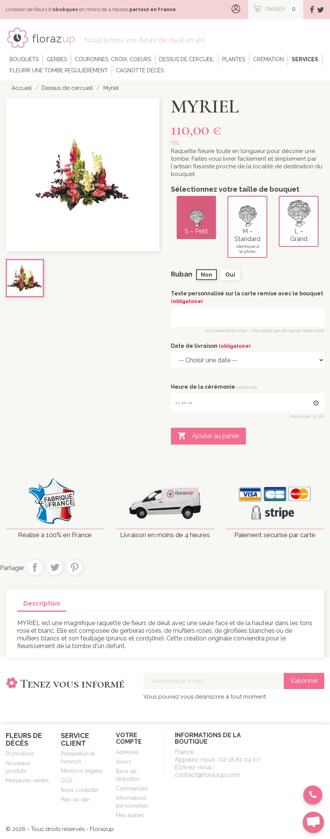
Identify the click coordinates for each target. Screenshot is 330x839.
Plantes (233, 59)
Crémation (268, 59)
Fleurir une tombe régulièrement (59, 70)
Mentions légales (82, 771)
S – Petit (197, 217)
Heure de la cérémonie (214, 387)
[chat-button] (313, 822)
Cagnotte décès (140, 70)
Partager (34, 567)
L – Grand (299, 221)
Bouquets (24, 59)
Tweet (54, 567)
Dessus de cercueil (186, 59)
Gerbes (57, 59)
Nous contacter (80, 790)
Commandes (132, 788)
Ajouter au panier (208, 436)
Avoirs (123, 762)
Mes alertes (130, 815)
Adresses (127, 752)
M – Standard (247, 227)
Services (305, 59)
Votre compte (129, 738)
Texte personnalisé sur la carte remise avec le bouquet (247, 297)
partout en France (152, 9)
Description (41, 603)
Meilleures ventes (27, 780)
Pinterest (74, 567)
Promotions (20, 754)
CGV (67, 780)
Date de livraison (210, 346)
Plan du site (75, 800)
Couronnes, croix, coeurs (113, 59)
